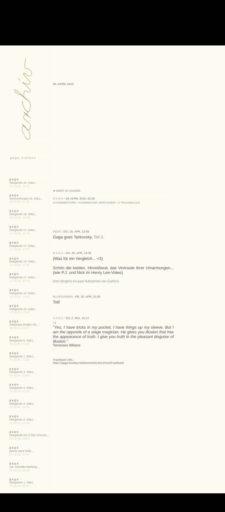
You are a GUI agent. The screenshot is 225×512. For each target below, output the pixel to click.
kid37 (57, 231)
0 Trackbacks (129, 202)
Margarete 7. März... (22, 356)
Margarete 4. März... (22, 371)
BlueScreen (63, 296)
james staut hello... (21, 451)
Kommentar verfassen (96, 202)
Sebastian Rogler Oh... (24, 324)
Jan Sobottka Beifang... (24, 466)
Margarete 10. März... (23, 293)
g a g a (58, 198)
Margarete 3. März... (22, 387)
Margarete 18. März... (23, 214)
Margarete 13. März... (23, 261)
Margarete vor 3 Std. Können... (29, 435)
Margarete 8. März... (22, 340)
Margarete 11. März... (23, 277)
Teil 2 (98, 237)
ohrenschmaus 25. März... (26, 198)
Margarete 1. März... (22, 482)
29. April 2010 (63, 84)
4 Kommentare (64, 202)
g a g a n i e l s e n (22, 157)
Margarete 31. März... (23, 182)
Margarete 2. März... (22, 419)
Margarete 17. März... (23, 230)
